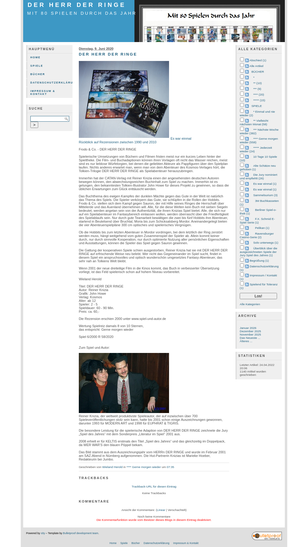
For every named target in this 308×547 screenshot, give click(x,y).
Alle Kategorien (250, 304)
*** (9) (257, 88)
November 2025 (250, 334)
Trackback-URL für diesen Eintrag (154, 486)
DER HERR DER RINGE (77, 5)
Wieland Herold (112, 467)
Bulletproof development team (80, 533)
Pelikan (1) (262, 227)
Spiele (36, 65)
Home (35, 57)
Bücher (37, 74)
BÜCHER (257, 71)
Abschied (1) (257, 60)
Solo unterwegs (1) (265, 242)
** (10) (257, 83)
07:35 (170, 467)
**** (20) (258, 94)
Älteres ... (246, 341)
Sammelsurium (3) (265, 195)
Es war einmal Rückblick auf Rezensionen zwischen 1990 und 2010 (135, 140)
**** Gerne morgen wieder (144, 467)
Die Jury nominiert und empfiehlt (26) (258, 176)
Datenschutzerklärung (51, 82)
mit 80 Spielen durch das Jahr (82, 13)
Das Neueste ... (250, 337)
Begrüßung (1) (259, 260)
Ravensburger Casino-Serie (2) (257, 235)
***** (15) (259, 100)
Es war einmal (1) (264, 183)
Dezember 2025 (250, 331)
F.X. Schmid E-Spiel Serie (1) (257, 220)
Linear (161, 510)
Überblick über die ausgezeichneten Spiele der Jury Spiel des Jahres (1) (258, 252)
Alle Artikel (256, 66)
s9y (43, 533)
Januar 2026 (248, 328)
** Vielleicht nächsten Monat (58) (254, 122)
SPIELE (256, 106)
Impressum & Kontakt (42, 93)
